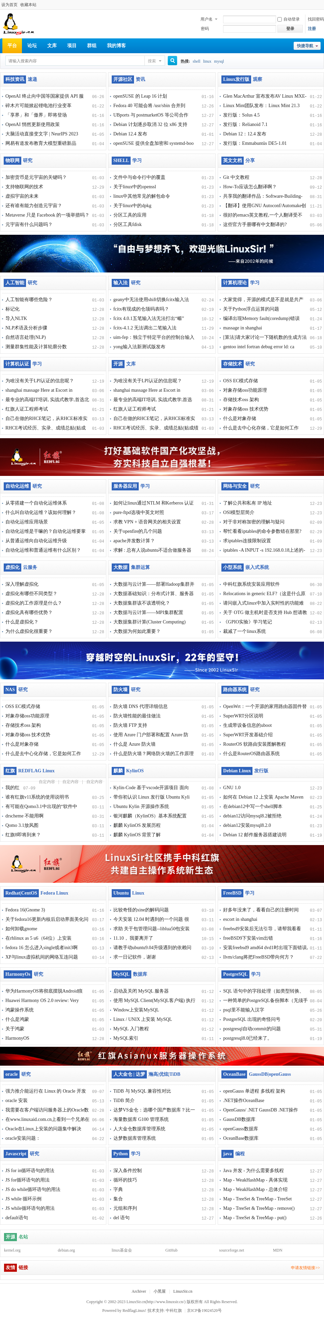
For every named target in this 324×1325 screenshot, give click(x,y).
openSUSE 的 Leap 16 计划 (140, 96)
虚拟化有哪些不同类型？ (31, 593)
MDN (277, 1250)
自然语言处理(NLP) (25, 337)
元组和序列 (125, 1208)
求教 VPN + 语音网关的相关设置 (147, 521)
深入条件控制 (127, 1170)
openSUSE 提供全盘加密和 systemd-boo (153, 143)
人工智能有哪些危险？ (29, 299)
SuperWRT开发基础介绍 (248, 734)
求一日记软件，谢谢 (134, 957)
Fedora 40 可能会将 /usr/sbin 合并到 (149, 105)
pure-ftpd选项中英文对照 (138, 512)
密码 (205, 28)
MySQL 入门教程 (131, 1028)
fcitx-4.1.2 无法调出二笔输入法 (145, 327)
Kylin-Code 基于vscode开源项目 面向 (151, 787)
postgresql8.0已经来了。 (247, 1038)
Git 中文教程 (236, 177)
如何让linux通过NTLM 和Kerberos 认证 (153, 503)
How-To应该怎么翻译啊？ (249, 186)
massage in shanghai (242, 327)
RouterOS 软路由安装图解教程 (254, 744)
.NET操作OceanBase (243, 1100)
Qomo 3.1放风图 (21, 825)
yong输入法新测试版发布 (139, 346)
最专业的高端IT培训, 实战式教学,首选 (152, 399)
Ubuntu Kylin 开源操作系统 (141, 806)
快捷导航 (305, 45)
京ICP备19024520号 (204, 1310)
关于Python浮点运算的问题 (251, 309)
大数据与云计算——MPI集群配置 (148, 612)
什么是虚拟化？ (21, 621)
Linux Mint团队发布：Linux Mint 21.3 (261, 105)
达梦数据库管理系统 (134, 1138)
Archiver (139, 1291)
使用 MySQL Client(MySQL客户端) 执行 (154, 1000)
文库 (52, 45)
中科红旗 (174, 1310)
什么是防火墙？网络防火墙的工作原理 (153, 753)
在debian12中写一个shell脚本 (252, 806)
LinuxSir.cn (182, 1291)
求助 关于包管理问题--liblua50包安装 (151, 928)
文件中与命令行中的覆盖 (139, 177)
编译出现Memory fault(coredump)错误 (261, 318)
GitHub (171, 1250)
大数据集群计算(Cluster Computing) (149, 621)
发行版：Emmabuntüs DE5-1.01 (255, 143)
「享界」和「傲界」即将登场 (36, 115)
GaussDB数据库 (239, 1119)
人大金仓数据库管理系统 (139, 1128)
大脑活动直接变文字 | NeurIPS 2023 (41, 133)
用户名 (206, 19)
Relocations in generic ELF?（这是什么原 (264, 593)
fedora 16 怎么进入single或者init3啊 (41, 947)
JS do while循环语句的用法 (32, 1189)
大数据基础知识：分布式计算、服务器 (153, 593)
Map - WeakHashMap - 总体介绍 (255, 1189)
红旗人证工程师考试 (26, 409)
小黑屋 (160, 1291)
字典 (118, 1189)
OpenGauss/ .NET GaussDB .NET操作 (260, 1109)
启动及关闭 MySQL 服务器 (141, 991)
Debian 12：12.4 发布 (244, 133)
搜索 (152, 61)
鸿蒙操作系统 (19, 1009)
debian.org (66, 1250)
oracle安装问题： (22, 1138)
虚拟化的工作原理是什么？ (33, 603)
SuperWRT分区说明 (243, 715)
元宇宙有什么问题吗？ (29, 224)
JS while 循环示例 (23, 1198)
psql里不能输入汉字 (243, 1009)
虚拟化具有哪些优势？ (29, 612)
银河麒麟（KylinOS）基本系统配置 (150, 815)
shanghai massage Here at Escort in (39, 390)
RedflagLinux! (134, 1310)
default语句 (16, 1217)
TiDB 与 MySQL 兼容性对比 (142, 1091)
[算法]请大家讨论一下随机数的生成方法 (264, 337)
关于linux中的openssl (134, 186)
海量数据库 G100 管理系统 (141, 1119)
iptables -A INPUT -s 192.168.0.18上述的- (264, 550)
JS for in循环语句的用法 (29, 1170)
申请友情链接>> (305, 1267)
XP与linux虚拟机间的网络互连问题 (41, 957)
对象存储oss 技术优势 (245, 409)
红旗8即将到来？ (23, 834)
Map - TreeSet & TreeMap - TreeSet (257, 1198)
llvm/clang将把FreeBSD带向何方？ (258, 957)
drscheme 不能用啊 (24, 815)
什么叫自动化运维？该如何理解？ (40, 512)
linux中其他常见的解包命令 (141, 196)
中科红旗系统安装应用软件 (251, 584)
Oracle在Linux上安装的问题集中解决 (43, 1128)
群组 (92, 45)
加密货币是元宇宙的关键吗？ (36, 177)
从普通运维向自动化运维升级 (36, 540)
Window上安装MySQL (136, 1009)
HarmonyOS (17, 1038)
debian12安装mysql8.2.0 (247, 825)
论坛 (32, 45)
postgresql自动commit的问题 (251, 1028)
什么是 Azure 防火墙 (134, 744)
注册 (312, 28)
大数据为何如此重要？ (137, 631)
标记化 (12, 309)
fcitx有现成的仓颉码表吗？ (141, 309)
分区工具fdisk (127, 224)
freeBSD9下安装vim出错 (248, 938)
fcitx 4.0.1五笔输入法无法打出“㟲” (148, 318)
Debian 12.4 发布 (130, 133)
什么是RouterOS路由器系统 (251, 753)
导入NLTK (16, 318)
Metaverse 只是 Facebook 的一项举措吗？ (47, 215)
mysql (219, 61)
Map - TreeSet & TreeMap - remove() (259, 1208)
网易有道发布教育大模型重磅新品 (40, 143)
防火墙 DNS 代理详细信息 (140, 706)
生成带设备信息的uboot (247, 725)
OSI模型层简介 (238, 512)
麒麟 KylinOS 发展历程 (137, 825)
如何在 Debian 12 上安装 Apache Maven (263, 797)
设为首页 (9, 4)
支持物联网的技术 (24, 186)
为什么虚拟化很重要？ (29, 631)
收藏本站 (28, 4)
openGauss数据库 (240, 1128)
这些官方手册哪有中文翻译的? (255, 224)
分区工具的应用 (129, 215)
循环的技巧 (125, 1180)
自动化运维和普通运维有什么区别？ (43, 550)
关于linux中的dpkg (132, 205)
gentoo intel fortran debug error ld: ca (258, 346)
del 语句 (121, 1217)
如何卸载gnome (21, 928)
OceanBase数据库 (241, 1138)
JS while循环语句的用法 (30, 1208)
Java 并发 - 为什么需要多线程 (253, 1170)
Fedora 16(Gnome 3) (25, 909)
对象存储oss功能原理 (245, 390)
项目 (72, 45)
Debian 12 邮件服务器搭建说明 (254, 834)
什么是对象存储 (239, 418)
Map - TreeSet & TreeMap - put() (254, 1217)
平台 (12, 45)
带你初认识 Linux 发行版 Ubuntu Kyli (151, 797)
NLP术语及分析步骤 (26, 327)
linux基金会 (122, 1250)
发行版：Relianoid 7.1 (245, 124)
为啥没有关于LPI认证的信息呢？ (39, 380)
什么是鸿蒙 (17, 1019)
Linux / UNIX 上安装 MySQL (142, 1019)
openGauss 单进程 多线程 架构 (254, 1091)
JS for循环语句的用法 (27, 1180)
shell (196, 61)
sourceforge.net (231, 1250)
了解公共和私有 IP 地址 (247, 503)
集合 (118, 1198)
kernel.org (12, 1250)
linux (207, 61)
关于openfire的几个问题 (137, 531)
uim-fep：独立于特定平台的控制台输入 (153, 337)
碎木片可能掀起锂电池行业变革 (38, 105)
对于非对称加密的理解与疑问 (254, 521)
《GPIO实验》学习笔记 (247, 621)
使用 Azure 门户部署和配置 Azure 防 (150, 734)
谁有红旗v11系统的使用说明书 (37, 797)
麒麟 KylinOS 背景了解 (137, 834)
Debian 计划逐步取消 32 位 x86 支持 (150, 124)
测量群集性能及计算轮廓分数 (36, 346)
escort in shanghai (240, 919)
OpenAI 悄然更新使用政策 (32, 124)
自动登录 (288, 19)
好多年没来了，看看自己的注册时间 (261, 909)
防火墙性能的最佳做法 (137, 715)
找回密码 (316, 19)
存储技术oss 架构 (241, 399)
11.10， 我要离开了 (133, 938)
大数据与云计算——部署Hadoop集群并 (153, 584)
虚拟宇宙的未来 (21, 196)
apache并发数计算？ (134, 540)
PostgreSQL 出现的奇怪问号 (251, 1019)
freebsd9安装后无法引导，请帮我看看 (262, 928)
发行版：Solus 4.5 (241, 115)
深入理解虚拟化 (21, 584)
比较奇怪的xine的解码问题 (141, 909)
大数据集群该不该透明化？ (141, 603)
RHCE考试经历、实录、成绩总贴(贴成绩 (155, 427)
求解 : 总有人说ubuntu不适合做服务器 (152, 550)
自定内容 (47, 781)
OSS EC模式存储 (240, 380)
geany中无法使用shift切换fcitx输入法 (151, 299)
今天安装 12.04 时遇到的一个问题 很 (151, 919)
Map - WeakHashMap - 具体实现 (255, 1180)
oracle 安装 (16, 1100)
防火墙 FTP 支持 (130, 725)
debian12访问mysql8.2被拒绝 (252, 815)
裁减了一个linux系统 (244, 631)
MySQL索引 (125, 1038)
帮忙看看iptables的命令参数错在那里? (262, 531)
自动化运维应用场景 (26, 521)
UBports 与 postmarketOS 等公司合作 (150, 115)
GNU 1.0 (231, 787)
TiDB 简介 (124, 1100)
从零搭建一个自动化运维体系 (36, 503)
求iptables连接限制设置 (247, 540)
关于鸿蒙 (14, 1028)
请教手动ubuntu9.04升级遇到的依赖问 (152, 947)
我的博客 (116, 45)
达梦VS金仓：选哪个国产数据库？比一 (154, 1109)
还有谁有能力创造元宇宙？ (33, 205)
